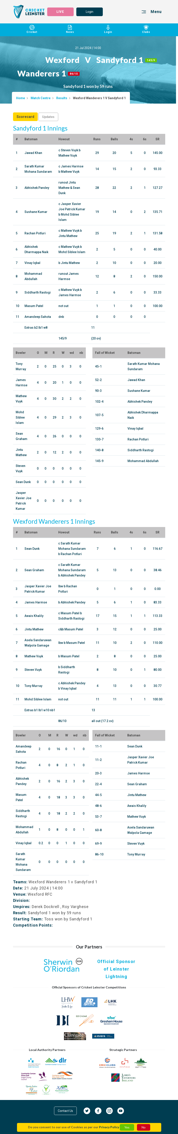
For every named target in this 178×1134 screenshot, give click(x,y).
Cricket (32, 29)
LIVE (60, 11)
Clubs (146, 29)
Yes (126, 1127)
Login (89, 11)
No (144, 1127)
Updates (48, 117)
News (70, 29)
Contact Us (65, 1111)
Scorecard (25, 117)
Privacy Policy (109, 1127)
